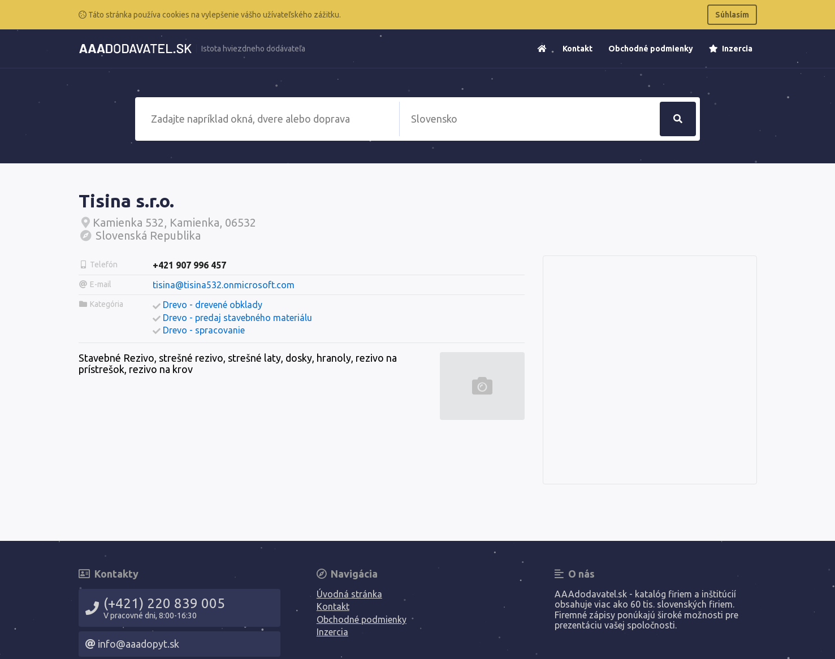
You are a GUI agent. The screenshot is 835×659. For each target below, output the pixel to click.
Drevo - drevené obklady (212, 305)
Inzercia (730, 48)
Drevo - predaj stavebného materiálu (237, 318)
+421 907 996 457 (189, 265)
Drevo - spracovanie (204, 330)
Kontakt (577, 48)
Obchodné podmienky (650, 48)
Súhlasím (732, 14)
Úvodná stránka (349, 594)
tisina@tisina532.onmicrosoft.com (224, 285)
